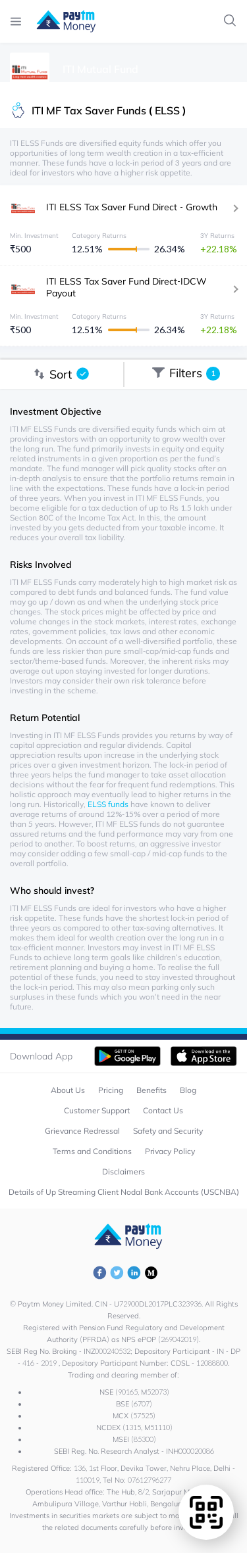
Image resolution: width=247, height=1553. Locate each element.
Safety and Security (168, 1131)
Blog (188, 1090)
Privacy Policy (170, 1151)
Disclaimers (123, 1171)
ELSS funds (108, 804)
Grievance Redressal (82, 1131)
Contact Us (163, 1110)
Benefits (151, 1090)
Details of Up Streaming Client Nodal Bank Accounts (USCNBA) (124, 1192)
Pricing (110, 1090)
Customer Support (97, 1110)
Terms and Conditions (92, 1151)
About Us (68, 1090)
